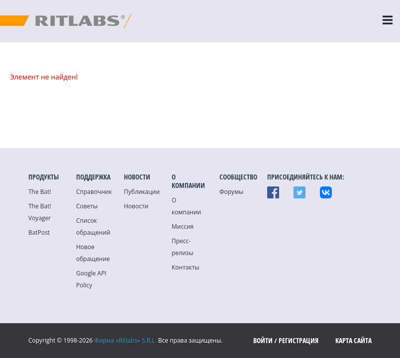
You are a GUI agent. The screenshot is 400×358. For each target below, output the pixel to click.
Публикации (142, 191)
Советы (87, 206)
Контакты (186, 267)
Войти (263, 340)
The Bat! (39, 191)
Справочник (94, 191)
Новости (136, 206)
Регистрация (298, 340)
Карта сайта (353, 340)
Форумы (231, 191)
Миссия (183, 226)
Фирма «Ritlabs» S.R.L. (125, 340)
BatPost (39, 232)
